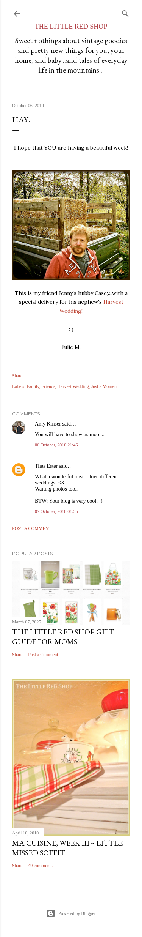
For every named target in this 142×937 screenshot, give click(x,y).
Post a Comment (31, 528)
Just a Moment (104, 386)
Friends (48, 386)
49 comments (40, 865)
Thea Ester (46, 466)
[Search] (125, 12)
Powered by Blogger (71, 913)
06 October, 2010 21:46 (56, 445)
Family (33, 386)
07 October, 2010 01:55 (56, 511)
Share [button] (17, 376)
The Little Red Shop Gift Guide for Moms (63, 637)
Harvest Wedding (73, 386)
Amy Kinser (48, 424)
